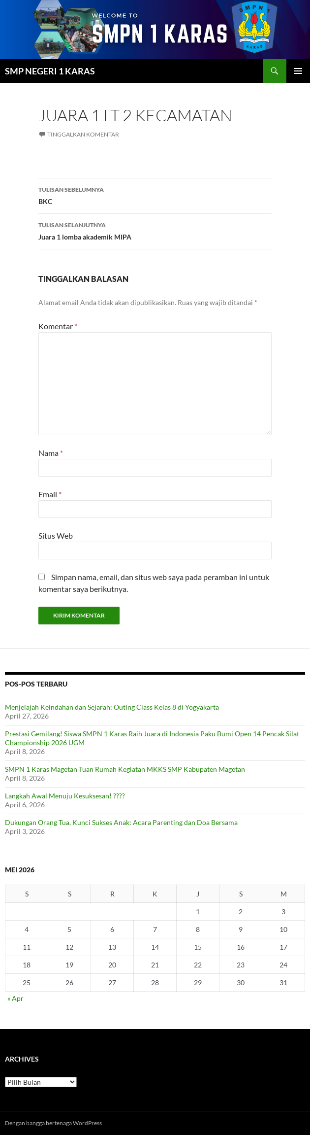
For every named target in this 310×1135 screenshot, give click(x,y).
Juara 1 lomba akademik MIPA (155, 230)
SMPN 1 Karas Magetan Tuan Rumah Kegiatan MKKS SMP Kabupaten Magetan (125, 769)
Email (50, 494)
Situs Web (55, 535)
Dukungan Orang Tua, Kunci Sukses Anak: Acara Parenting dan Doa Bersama (121, 822)
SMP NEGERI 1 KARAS (50, 71)
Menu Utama (298, 71)
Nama (50, 452)
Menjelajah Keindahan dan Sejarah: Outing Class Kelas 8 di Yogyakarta (112, 707)
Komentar (57, 326)
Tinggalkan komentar (83, 134)
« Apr (15, 998)
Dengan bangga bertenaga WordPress (53, 1123)
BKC (155, 195)
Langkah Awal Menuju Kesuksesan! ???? (65, 795)
